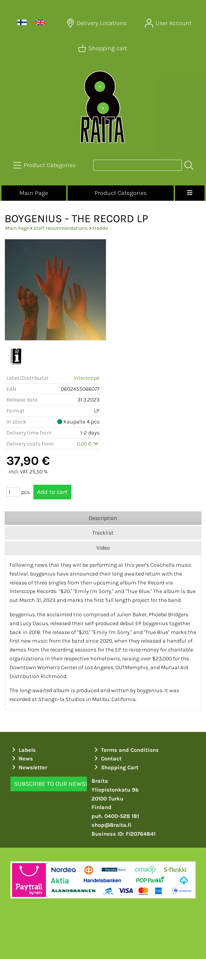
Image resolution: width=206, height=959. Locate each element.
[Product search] (137, 165)
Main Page (33, 192)
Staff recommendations (60, 228)
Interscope (86, 378)
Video (103, 547)
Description (103, 518)
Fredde (100, 228)
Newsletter (28, 767)
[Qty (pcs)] (13, 492)
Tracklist (103, 532)
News (21, 758)
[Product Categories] (45, 165)
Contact (107, 758)
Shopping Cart (116, 767)
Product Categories (121, 192)
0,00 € (88, 443)
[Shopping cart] (103, 48)
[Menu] (189, 193)
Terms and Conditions (126, 750)
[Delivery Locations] (97, 23)
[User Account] (168, 23)
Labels (23, 750)
